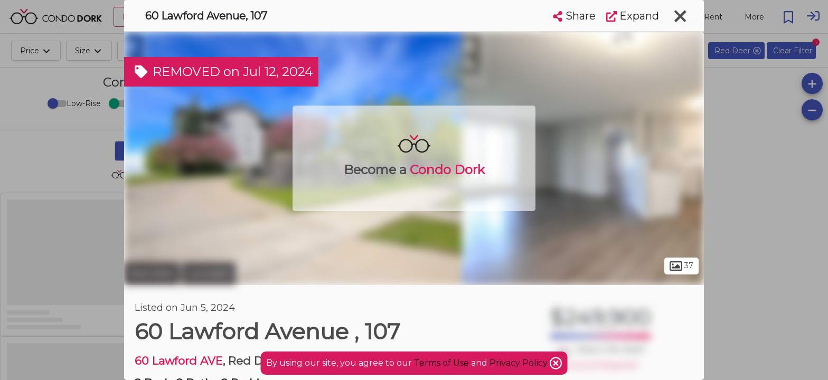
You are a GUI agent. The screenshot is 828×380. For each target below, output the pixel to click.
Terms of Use (441, 363)
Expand (632, 16)
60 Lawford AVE (179, 360)
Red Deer (151, 273)
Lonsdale (208, 273)
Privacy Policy (520, 363)
